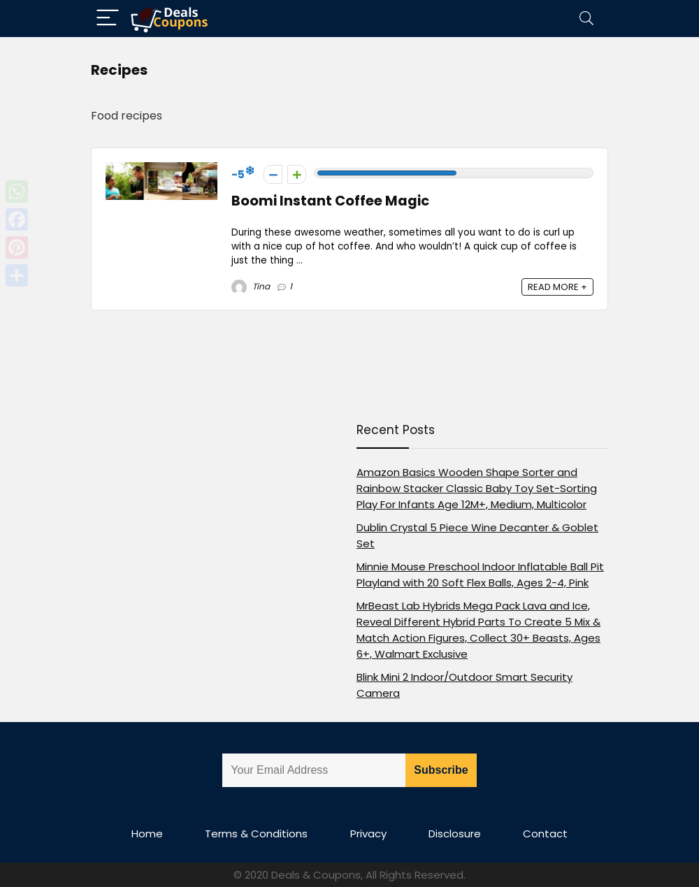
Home (147, 833)
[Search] (586, 18)
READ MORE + (557, 287)
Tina (250, 286)
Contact (545, 833)
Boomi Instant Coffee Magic (330, 201)
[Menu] (107, 18)
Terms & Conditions (256, 833)
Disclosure (454, 833)
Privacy (368, 833)
